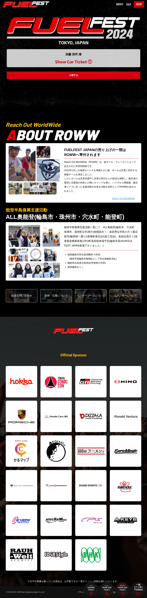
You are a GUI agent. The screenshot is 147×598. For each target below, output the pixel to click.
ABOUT (119, 4)
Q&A (128, 4)
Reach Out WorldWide (123, 198)
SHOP (139, 4)
